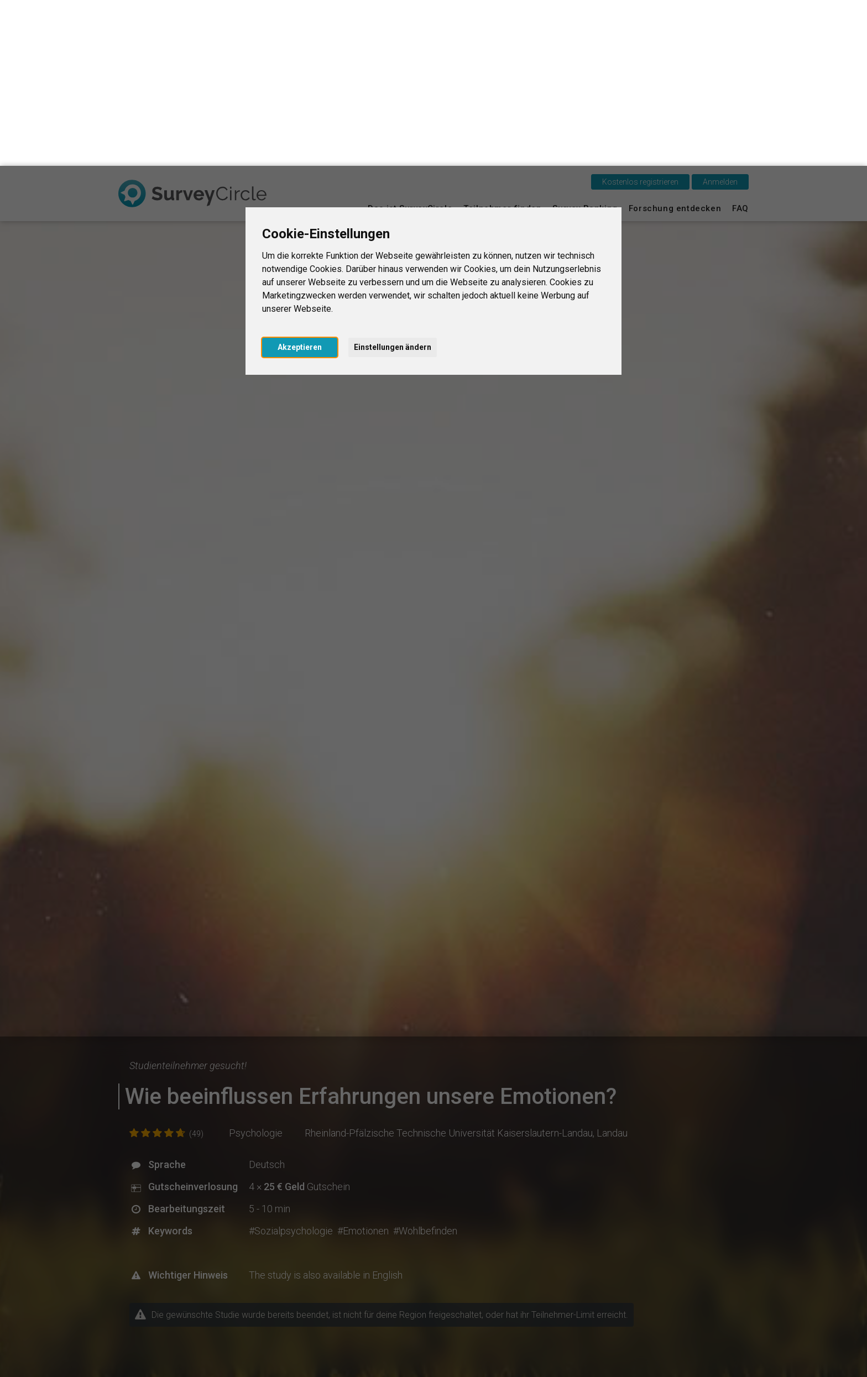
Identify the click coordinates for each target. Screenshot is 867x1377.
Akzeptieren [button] (300, 181)
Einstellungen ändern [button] (392, 181)
